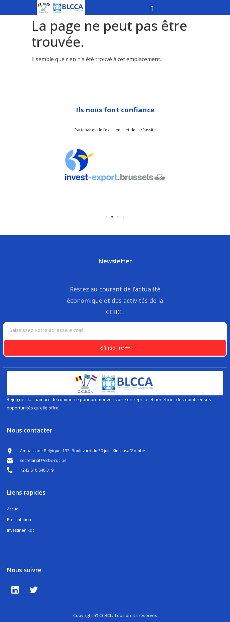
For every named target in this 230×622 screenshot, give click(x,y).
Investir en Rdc (20, 530)
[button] (152, 9)
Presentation (19, 519)
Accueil (13, 509)
